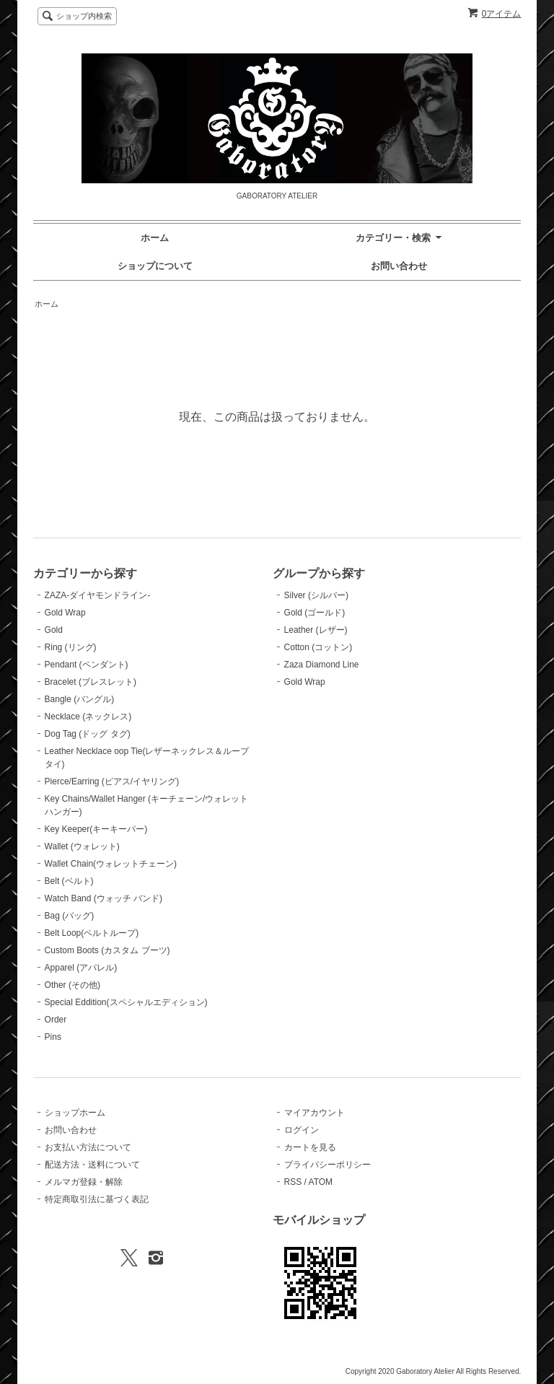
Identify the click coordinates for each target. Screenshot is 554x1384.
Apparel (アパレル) (81, 968)
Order (56, 1020)
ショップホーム (75, 1113)
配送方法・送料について (92, 1165)
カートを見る (310, 1147)
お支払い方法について (88, 1147)
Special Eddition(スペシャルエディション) (126, 1002)
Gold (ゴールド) (315, 613)
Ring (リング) (71, 647)
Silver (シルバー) (316, 595)
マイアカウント (314, 1113)
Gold (54, 630)
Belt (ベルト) (69, 881)
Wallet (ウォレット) (82, 846)
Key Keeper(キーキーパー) (96, 829)
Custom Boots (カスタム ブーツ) (107, 950)
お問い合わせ (399, 265)
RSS (293, 1182)
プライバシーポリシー (327, 1165)
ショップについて (155, 265)
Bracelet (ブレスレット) (90, 682)
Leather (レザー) (316, 630)
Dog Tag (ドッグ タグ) (88, 734)
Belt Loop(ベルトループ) (92, 933)
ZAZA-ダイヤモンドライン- (98, 595)
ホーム (155, 237)
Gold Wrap (65, 613)
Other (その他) (72, 985)
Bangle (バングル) (80, 699)
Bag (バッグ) (69, 916)
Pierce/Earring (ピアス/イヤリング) (112, 781)
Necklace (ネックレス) (88, 716)
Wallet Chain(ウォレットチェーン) (111, 864)
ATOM (321, 1182)
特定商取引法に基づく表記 (97, 1199)
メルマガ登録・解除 (84, 1182)
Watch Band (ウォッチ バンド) (103, 898)
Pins (53, 1037)
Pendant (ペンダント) (86, 665)
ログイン (301, 1130)
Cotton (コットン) (318, 647)
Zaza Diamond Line (321, 665)
